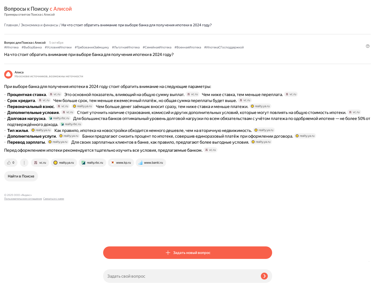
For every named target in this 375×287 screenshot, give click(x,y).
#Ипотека (110, 39)
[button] (269, 53)
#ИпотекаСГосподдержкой (184, 44)
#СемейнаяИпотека (117, 44)
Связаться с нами (14, 280)
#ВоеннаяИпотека (148, 44)
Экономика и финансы (138, 11)
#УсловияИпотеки (157, 39)
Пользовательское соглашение (23, 277)
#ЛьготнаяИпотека (225, 39)
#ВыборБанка (131, 39)
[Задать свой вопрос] (180, 276)
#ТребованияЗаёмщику (191, 39)
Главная (110, 11)
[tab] (110, 233)
